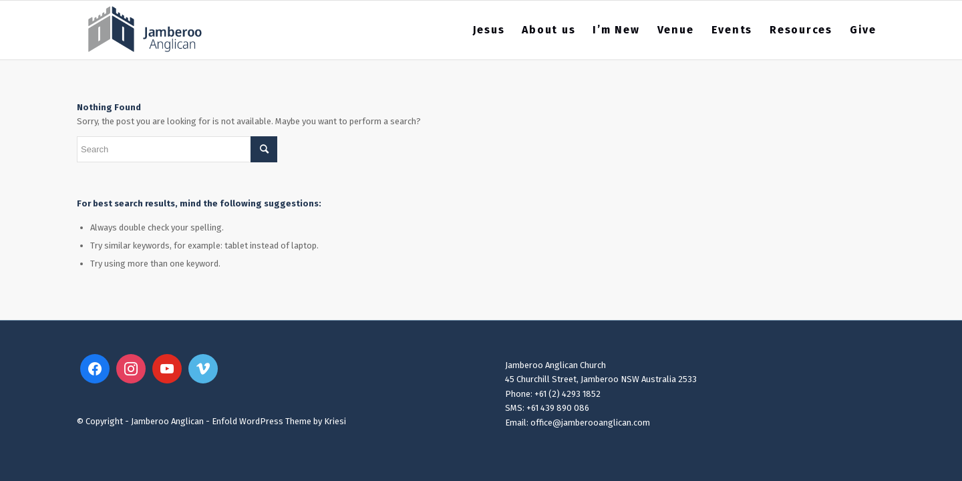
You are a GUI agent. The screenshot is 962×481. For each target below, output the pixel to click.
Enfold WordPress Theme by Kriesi (279, 421)
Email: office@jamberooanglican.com (577, 423)
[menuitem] (489, 30)
